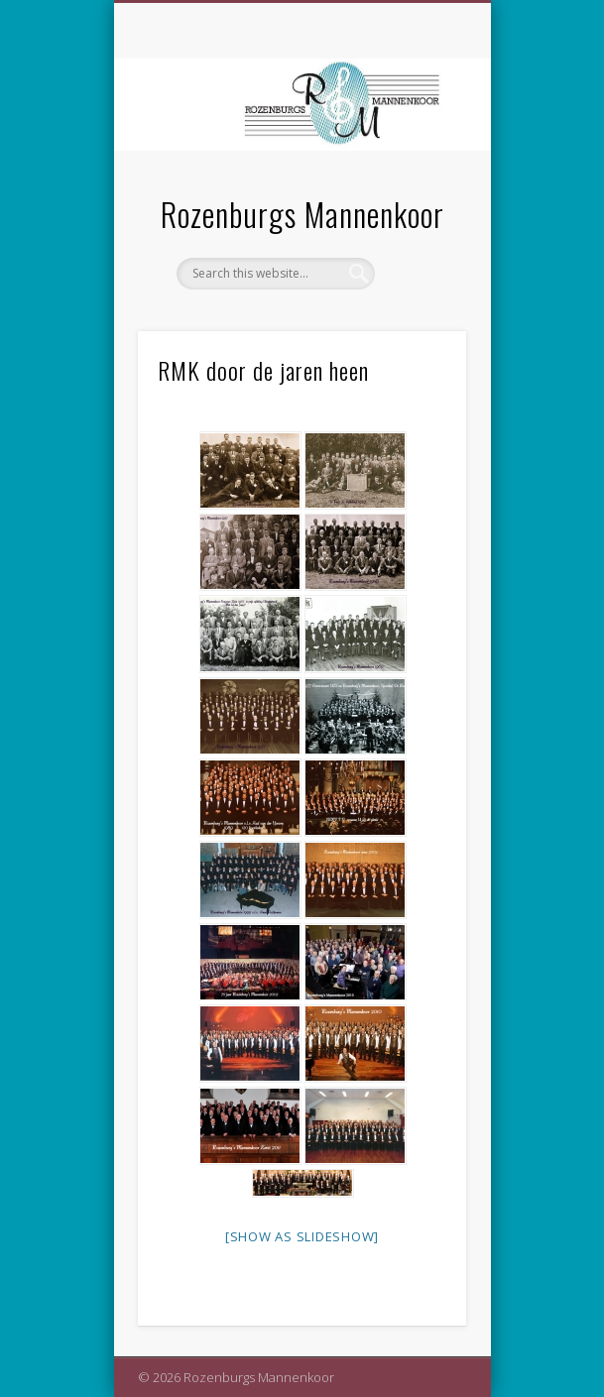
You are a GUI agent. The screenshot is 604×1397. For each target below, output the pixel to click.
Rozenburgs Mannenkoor (302, 213)
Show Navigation (417, 177)
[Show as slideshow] (302, 1236)
